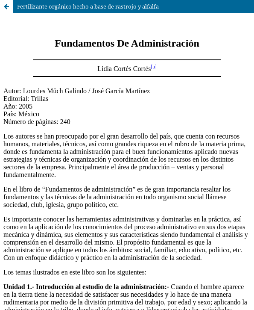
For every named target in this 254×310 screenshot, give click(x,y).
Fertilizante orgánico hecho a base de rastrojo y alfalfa (88, 6)
